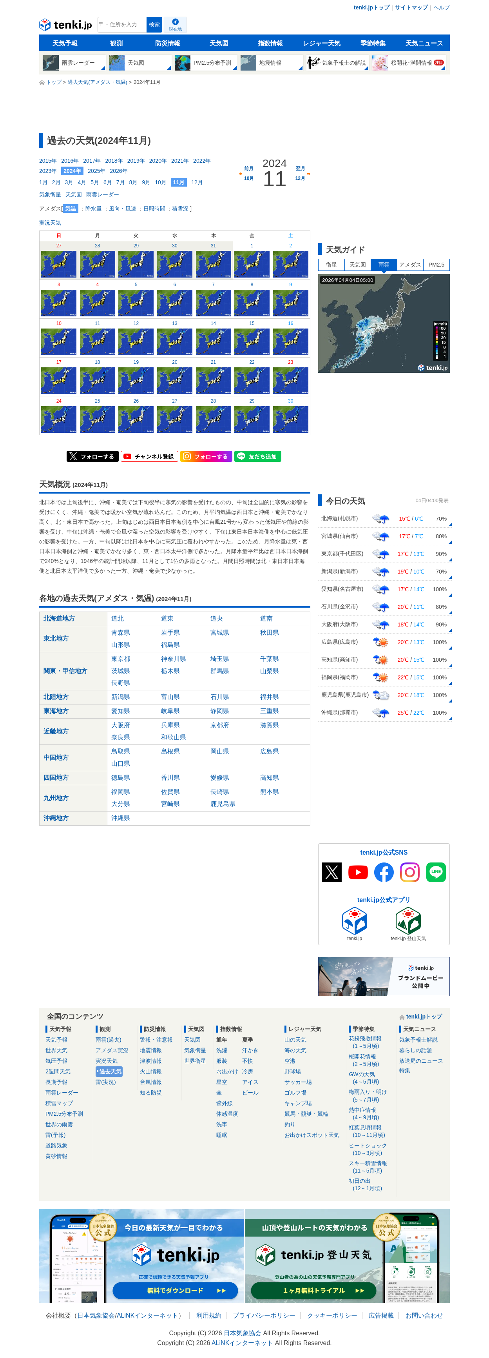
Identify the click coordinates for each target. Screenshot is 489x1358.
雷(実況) (106, 1082)
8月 (133, 182)
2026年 (118, 171)
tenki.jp (66, 26)
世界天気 (56, 1050)
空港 (289, 1061)
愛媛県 (219, 777)
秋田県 (269, 632)
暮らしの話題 (415, 1050)
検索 (154, 24)
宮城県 (219, 632)
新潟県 (120, 697)
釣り (289, 1124)
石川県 (219, 697)
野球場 (292, 1071)
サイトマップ (411, 7)
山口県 (120, 763)
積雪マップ (59, 1103)
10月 (161, 182)
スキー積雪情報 (371, 1167)
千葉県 (269, 658)
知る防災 (151, 1092)
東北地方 (56, 638)
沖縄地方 (56, 818)
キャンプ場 (298, 1103)
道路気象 (56, 1145)
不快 (247, 1061)
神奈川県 (173, 658)
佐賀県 (170, 791)
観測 (116, 43)
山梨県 (269, 671)
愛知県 (120, 711)
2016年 (70, 161)
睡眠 (221, 1135)
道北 (117, 618)
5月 (95, 182)
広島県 (269, 751)
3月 (69, 182)
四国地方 (56, 777)
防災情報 (167, 43)
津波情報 (151, 1061)
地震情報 (151, 1050)
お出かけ (227, 1071)
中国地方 (56, 757)
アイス (250, 1082)
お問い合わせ (424, 1315)
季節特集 (373, 43)
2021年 (180, 161)
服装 (221, 1061)
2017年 (92, 161)
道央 (216, 618)
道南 (266, 618)
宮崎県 (170, 804)
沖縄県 (120, 818)
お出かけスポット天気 (311, 1135)
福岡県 (120, 791)
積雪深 (180, 208)
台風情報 (151, 1082)
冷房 (247, 1071)
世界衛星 (195, 1061)
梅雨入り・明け (371, 1096)
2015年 (48, 161)
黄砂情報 (56, 1156)
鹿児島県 (222, 804)
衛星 (331, 264)
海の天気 (295, 1050)
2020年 (158, 161)
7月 (120, 182)
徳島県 (120, 777)
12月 (197, 182)
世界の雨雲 (59, 1124)
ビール (250, 1092)
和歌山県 (173, 737)
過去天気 (110, 1071)
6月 (107, 182)
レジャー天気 (321, 43)
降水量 (93, 208)
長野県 (120, 682)
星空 (221, 1082)
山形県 (120, 644)
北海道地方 (59, 618)
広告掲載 (381, 1315)
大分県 (120, 804)
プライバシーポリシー (264, 1315)
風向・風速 (122, 208)
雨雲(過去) (108, 1040)
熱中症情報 (371, 1114)
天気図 (219, 43)
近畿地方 (56, 731)
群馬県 (219, 671)
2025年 (96, 171)
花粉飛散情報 (371, 1042)
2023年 (48, 171)
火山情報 (151, 1071)
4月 (82, 182)
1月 (43, 182)
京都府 (219, 725)
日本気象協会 (96, 1315)
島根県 (170, 751)
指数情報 (270, 43)
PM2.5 (436, 264)
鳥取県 (120, 751)
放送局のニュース (421, 1061)
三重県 (269, 711)
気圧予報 (56, 1061)
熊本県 (269, 791)
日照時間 (154, 208)
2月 (56, 182)
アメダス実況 (112, 1050)
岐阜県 (170, 711)
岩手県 (170, 632)
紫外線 (224, 1103)
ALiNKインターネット (147, 1315)
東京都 (120, 658)
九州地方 (56, 798)
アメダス (410, 264)
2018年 (114, 161)
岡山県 (219, 751)
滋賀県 (269, 725)
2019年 (136, 161)
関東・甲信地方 (65, 671)
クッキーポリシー (332, 1315)
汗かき (250, 1050)
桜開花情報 (371, 1060)
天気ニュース (424, 43)
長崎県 (219, 791)
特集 (404, 1070)
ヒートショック (371, 1149)
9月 (146, 182)
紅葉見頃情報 (371, 1131)
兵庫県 (170, 725)
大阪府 (120, 725)
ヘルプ (441, 7)
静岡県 (219, 711)
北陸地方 (56, 697)
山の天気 (295, 1040)
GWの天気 (371, 1078)
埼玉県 (219, 658)
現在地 (175, 29)
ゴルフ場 (295, 1092)
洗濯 (221, 1050)
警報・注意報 (156, 1040)
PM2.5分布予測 (64, 1114)
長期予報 (56, 1082)
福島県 (170, 644)
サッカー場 (298, 1082)
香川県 (170, 777)
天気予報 (65, 43)
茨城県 (120, 671)
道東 (167, 618)
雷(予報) (55, 1135)
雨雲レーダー (102, 194)
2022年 (202, 161)
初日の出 (371, 1185)
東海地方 (56, 711)
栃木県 (170, 671)
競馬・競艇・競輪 (306, 1114)
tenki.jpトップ (371, 7)
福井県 (269, 697)
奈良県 (120, 737)
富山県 (170, 697)
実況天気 (50, 223)
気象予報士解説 (418, 1040)
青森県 (120, 632)
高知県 (269, 777)
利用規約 (208, 1315)
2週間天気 (58, 1071)
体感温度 (227, 1114)
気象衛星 (50, 194)
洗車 (221, 1124)
